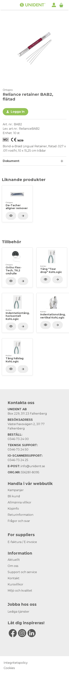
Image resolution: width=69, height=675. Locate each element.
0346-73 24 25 (18, 460)
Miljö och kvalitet (20, 590)
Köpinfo (13, 508)
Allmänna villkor (19, 502)
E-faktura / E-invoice (22, 542)
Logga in (18, 111)
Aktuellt (14, 559)
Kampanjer (16, 490)
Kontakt (13, 578)
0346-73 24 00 (18, 439)
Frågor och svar (19, 521)
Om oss (13, 566)
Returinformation (20, 514)
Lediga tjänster (18, 611)
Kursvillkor (15, 584)
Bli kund (14, 496)
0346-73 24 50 (18, 449)
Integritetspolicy (16, 662)
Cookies (9, 668)
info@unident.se (33, 466)
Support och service (22, 572)
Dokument (11, 161)
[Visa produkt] (23, 216)
